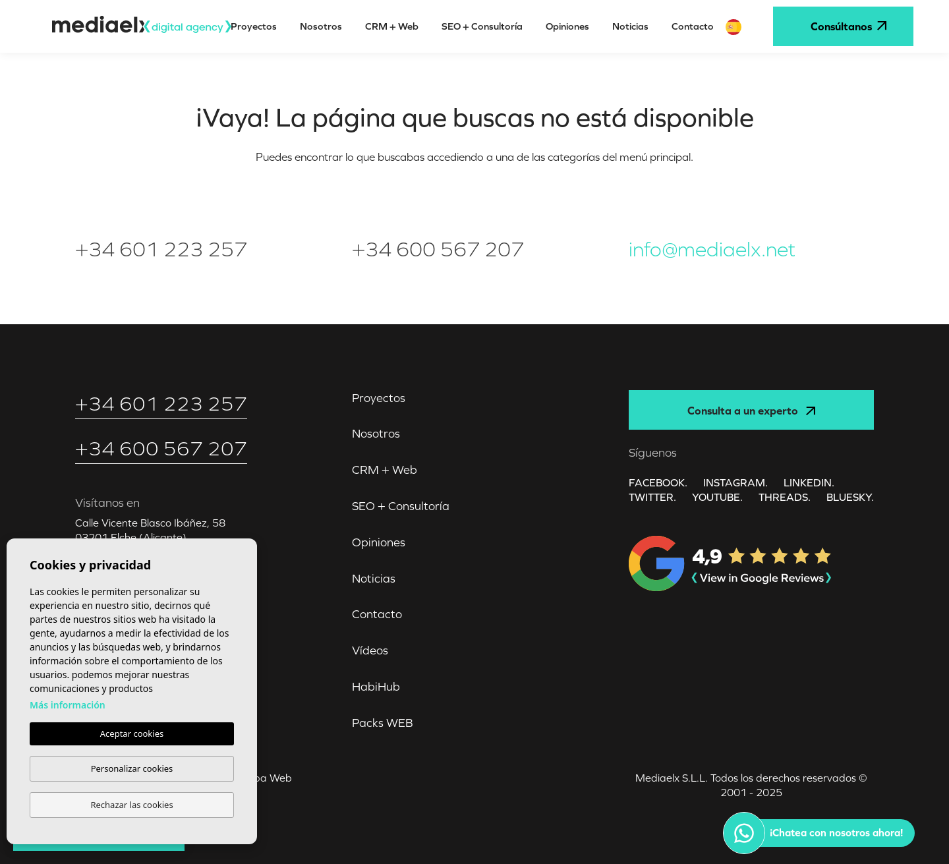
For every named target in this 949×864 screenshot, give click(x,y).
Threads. (785, 497)
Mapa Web (264, 778)
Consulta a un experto (751, 410)
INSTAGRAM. (735, 482)
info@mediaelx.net (712, 249)
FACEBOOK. (658, 482)
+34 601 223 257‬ (161, 249)
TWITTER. (652, 497)
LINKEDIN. (809, 482)
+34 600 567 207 (438, 249)
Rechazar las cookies (131, 805)
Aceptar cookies (131, 733)
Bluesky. (850, 497)
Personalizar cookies (132, 768)
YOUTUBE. (717, 497)
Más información (67, 705)
